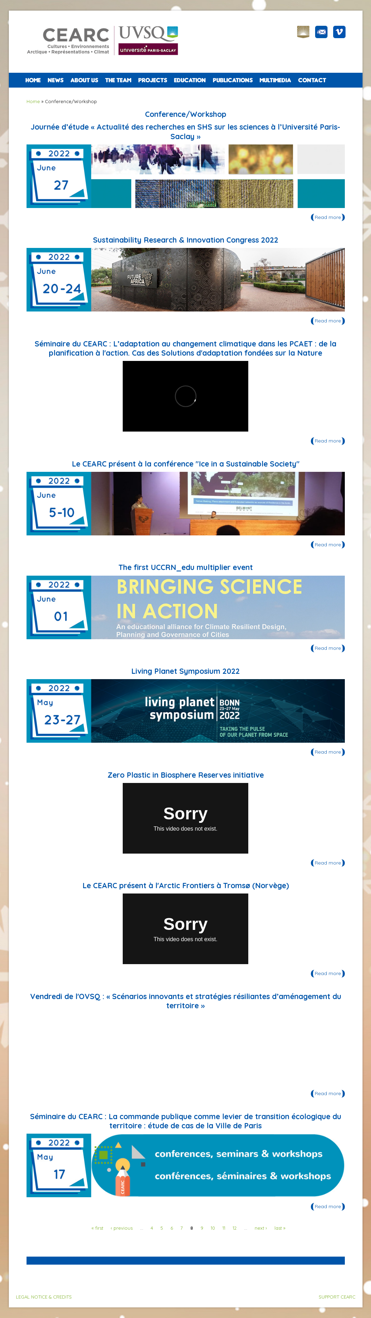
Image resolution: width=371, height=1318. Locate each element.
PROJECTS (152, 80)
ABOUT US (84, 80)
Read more (330, 217)
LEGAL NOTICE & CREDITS (44, 1297)
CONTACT (312, 80)
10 (213, 1228)
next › (261, 1228)
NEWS (55, 80)
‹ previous (122, 1228)
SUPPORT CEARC (337, 1297)
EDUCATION (190, 80)
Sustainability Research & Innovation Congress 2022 (185, 239)
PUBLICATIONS (233, 80)
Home (33, 80)
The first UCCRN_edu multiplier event (185, 567)
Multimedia (275, 80)
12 (235, 1228)
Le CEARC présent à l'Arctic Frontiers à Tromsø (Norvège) (185, 885)
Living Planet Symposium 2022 (185, 671)
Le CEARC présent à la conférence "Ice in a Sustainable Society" (186, 463)
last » (279, 1228)
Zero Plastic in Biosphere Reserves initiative (186, 774)
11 (223, 1228)
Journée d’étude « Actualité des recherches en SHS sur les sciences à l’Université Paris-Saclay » (185, 131)
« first (97, 1228)
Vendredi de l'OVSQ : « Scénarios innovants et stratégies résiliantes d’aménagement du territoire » (185, 1001)
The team (118, 80)
